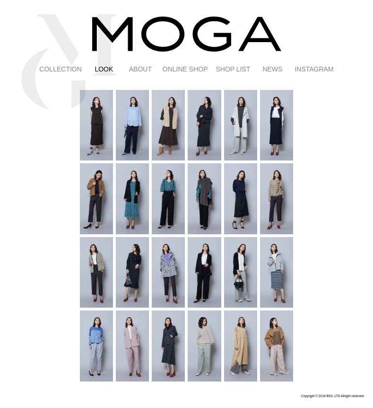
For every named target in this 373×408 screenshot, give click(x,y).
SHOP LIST (233, 69)
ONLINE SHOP (185, 69)
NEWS (272, 69)
